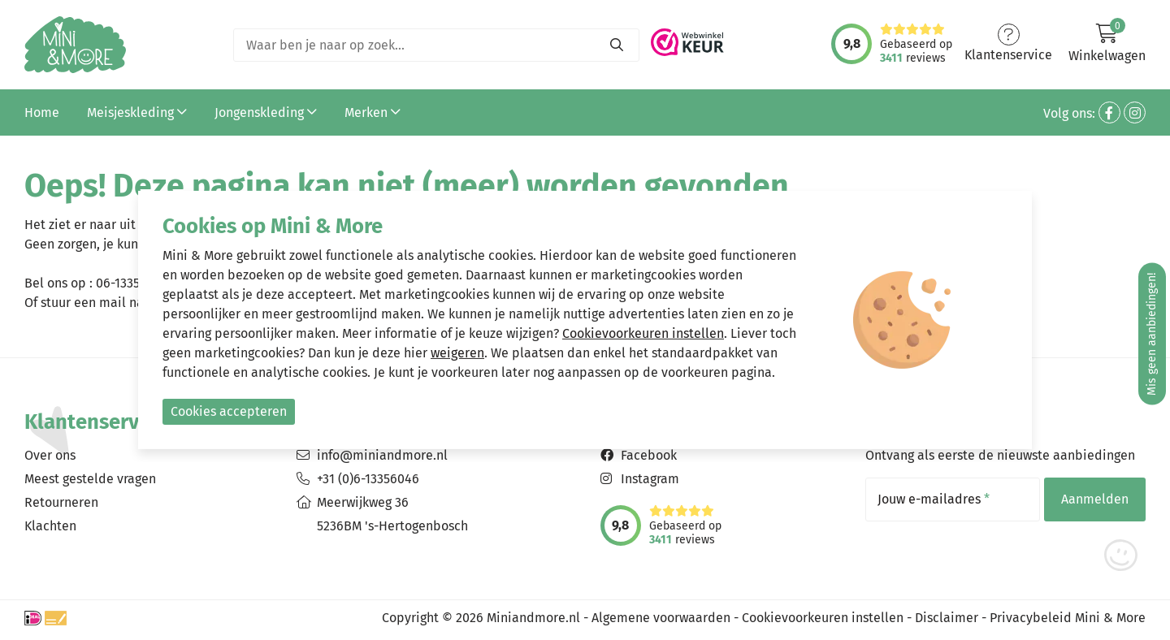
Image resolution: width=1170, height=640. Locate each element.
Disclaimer (946, 617)
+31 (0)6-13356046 (368, 478)
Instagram (650, 478)
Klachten (50, 526)
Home (41, 112)
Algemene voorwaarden (661, 617)
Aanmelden (1095, 499)
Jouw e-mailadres (934, 499)
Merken (372, 112)
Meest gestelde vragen (90, 478)
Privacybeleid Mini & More (1068, 617)
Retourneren (61, 502)
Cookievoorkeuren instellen (823, 617)
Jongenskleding (265, 112)
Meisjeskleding (137, 112)
